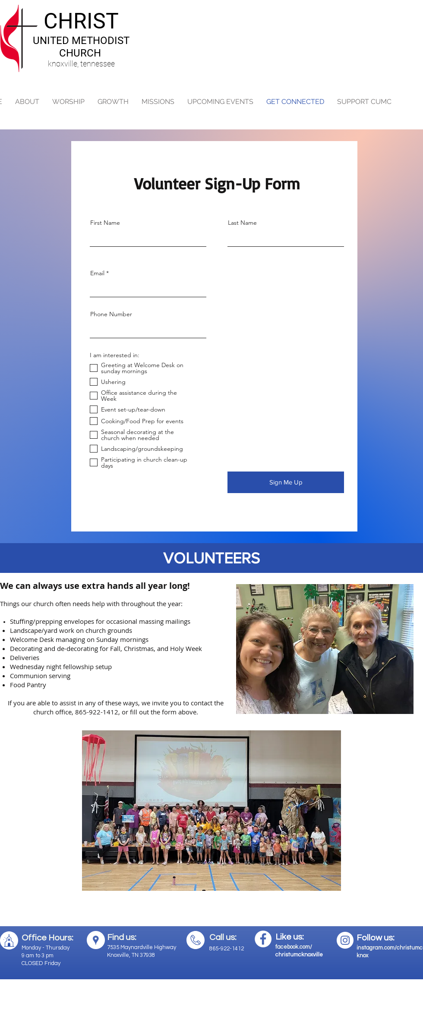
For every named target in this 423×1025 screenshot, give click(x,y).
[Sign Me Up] (285, 482)
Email (97, 273)
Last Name (242, 223)
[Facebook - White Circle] (263, 939)
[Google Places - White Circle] (96, 940)
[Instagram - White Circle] (345, 940)
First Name (105, 223)
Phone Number (111, 314)
